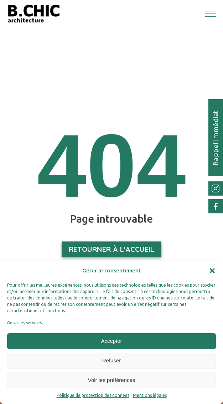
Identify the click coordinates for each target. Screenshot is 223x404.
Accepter (111, 341)
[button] (212, 270)
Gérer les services (24, 322)
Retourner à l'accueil (111, 249)
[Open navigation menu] (210, 14)
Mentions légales (150, 395)
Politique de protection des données (93, 395)
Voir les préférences (111, 380)
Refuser (111, 360)
